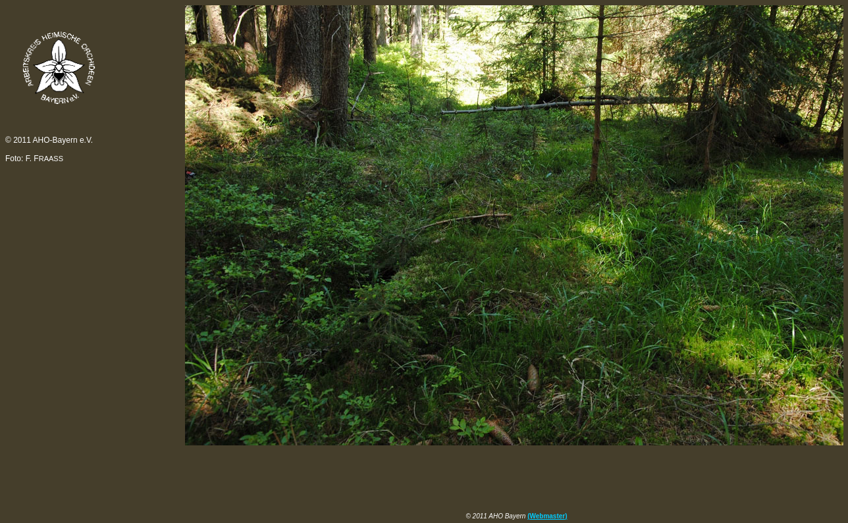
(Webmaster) (547, 516)
